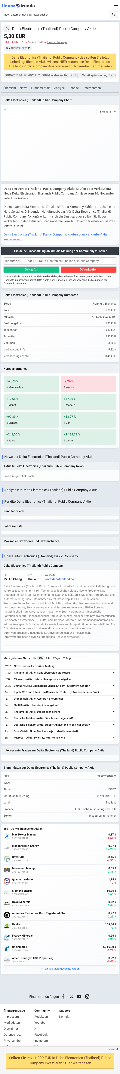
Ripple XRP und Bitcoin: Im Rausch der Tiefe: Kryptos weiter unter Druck (56, 692)
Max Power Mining (24, 834)
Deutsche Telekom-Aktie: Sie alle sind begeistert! (43, 718)
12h (41, 658)
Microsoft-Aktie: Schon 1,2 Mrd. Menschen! (39, 738)
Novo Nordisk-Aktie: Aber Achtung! (34, 666)
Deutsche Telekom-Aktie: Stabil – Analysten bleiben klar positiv (52, 725)
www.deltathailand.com (60, 579)
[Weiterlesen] (114, 666)
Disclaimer (11, 1028)
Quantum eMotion (23, 879)
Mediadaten (12, 1022)
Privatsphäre (12, 1040)
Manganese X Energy (25, 845)
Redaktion (41, 1016)
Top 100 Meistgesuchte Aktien (61, 969)
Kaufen (33, 269)
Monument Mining (23, 868)
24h (48, 658)
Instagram (41, 1040)
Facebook (41, 1034)
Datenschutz (12, 1034)
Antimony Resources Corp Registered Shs (38, 913)
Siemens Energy (22, 890)
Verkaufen (90, 269)
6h (34, 658)
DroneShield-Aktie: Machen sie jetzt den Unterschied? (46, 731)
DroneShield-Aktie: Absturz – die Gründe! (38, 699)
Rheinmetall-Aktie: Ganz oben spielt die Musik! (42, 673)
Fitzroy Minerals (22, 935)
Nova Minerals (21, 902)
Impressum (11, 1016)
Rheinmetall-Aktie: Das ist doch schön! (37, 712)
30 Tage (67, 658)
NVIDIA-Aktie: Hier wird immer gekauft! (37, 705)
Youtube (39, 1022)
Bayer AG (18, 857)
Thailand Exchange (57, 42)
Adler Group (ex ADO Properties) (32, 958)
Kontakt (64, 1016)
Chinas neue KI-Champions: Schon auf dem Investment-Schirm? (52, 686)
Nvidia (16, 924)
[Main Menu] (116, 5)
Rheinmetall (19, 947)
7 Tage (56, 658)
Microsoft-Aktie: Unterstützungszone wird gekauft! (44, 679)
